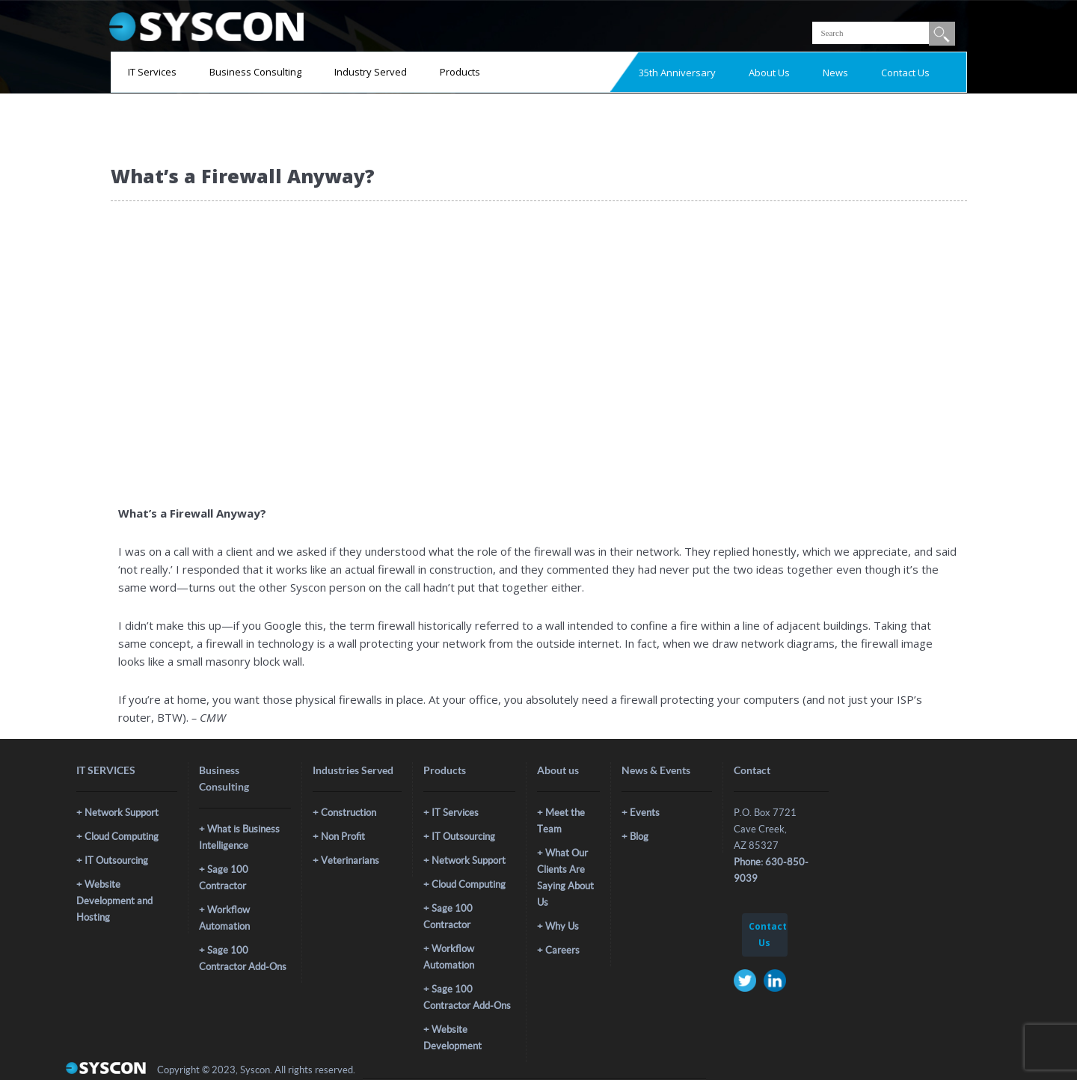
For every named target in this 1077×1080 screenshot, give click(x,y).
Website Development (452, 1038)
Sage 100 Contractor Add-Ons (242, 958)
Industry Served (370, 72)
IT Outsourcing (116, 860)
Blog (639, 836)
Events (645, 812)
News (835, 72)
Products (460, 72)
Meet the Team (561, 821)
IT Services (152, 72)
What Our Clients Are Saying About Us (565, 877)
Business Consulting (255, 72)
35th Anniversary (677, 72)
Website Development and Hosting (114, 901)
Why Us (562, 926)
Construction (348, 812)
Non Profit (343, 836)
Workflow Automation (224, 918)
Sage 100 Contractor (223, 878)
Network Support (122, 812)
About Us (769, 72)
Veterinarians (350, 860)
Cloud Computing (122, 836)
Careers (562, 950)
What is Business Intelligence (239, 837)
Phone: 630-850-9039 (771, 870)
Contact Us (905, 72)
